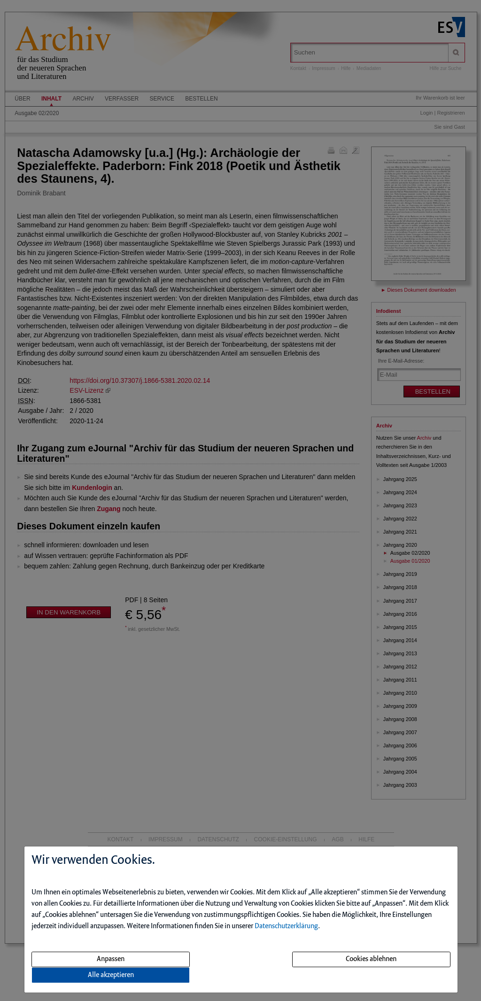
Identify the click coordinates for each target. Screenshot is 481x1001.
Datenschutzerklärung (286, 926)
